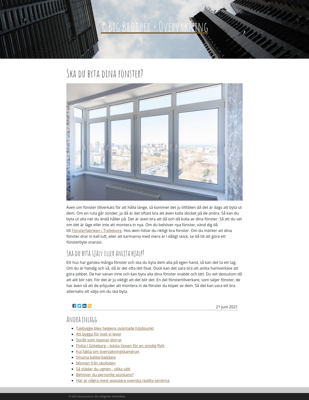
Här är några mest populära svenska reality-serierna (122, 380)
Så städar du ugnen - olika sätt (103, 369)
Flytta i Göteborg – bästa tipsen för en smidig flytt (120, 345)
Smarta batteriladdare (96, 357)
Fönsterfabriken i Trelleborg (97, 230)
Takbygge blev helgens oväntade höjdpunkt (115, 328)
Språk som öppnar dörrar (99, 340)
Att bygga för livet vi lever (98, 334)
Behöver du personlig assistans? (104, 374)
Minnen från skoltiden (96, 363)
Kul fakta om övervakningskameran (108, 351)
